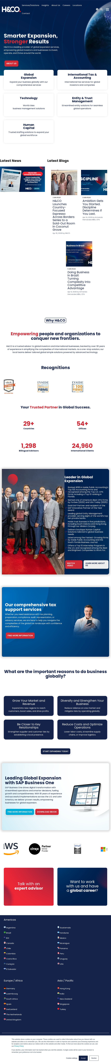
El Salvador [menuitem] (10, 969)
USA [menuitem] (60, 963)
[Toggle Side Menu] (107, 9)
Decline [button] (93, 1058)
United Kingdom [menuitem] (12, 1019)
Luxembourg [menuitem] (11, 993)
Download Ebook (47, 811)
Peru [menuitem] (60, 953)
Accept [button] (83, 1058)
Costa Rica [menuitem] (10, 958)
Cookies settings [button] (71, 1058)
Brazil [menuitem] (7, 932)
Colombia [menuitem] (9, 953)
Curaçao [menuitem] (9, 963)
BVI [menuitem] (6, 938)
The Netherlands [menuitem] (13, 1014)
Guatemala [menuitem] (64, 927)
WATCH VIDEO (71, 564)
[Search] (101, 9)
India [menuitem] (60, 993)
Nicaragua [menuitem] (63, 943)
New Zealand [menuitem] (64, 998)
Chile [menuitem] (7, 948)
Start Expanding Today (55, 751)
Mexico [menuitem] (61, 938)
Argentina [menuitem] (9, 927)
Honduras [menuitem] (63, 932)
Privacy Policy (19, 1046)
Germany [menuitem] (9, 988)
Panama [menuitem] (62, 948)
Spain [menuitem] (7, 1004)
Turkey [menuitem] (61, 1009)
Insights (45, 5)
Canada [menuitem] (9, 943)
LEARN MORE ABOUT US (95, 564)
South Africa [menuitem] (11, 998)
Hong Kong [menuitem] (63, 988)
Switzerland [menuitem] (10, 1009)
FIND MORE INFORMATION (20, 635)
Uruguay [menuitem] (62, 958)
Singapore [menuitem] (63, 1004)
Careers (66, 5)
